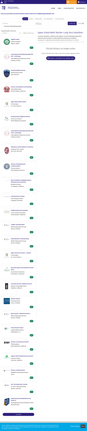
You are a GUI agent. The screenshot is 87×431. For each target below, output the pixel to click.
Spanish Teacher (15, 298)
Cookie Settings (74, 426)
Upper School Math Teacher (18, 101)
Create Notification (29, 33)
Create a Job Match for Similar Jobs (61, 58)
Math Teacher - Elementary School (20, 313)
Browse (31, 19)
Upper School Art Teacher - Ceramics (21, 253)
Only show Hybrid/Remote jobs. (13, 26)
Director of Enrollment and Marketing (21, 87)
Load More (18, 414)
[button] (81, 23)
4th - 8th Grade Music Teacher (19, 384)
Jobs (59, 8)
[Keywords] (18, 23)
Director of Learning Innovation (20, 342)
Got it (83, 426)
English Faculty (15, 39)
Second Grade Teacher (17, 327)
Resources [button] (80, 8)
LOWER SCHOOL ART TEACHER (19, 210)
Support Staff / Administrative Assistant (22, 356)
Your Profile (69, 8)
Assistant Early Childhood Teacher (20, 116)
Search (25, 19)
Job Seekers (71, 2)
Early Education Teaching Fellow (20, 238)
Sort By (4, 33)
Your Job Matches (48, 19)
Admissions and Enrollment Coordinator (22, 147)
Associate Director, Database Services (21, 284)
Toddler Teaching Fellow (18, 224)
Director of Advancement (18, 370)
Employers (81, 2)
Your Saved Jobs (59, 19)
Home (53, 8)
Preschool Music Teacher (18, 196)
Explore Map (38, 19)
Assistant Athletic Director (18, 70)
